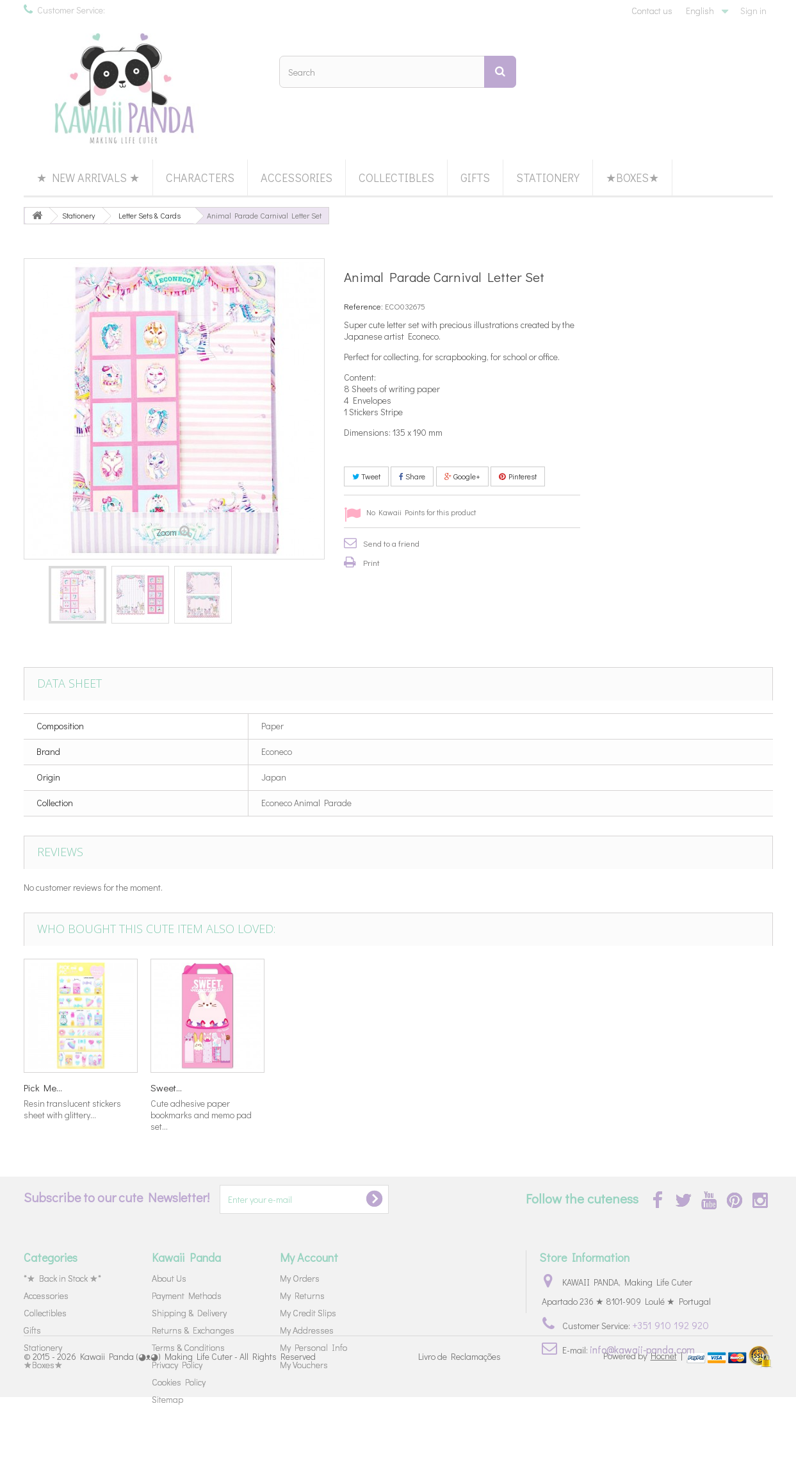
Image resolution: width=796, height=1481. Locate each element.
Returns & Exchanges (193, 1330)
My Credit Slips (308, 1313)
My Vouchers (304, 1365)
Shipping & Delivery (189, 1313)
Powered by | (644, 1440)
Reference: (363, 306)
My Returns (302, 1295)
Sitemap (167, 1399)
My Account (309, 1257)
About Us (169, 1278)
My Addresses (307, 1330)
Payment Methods (187, 1295)
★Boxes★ (632, 177)
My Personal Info (313, 1347)
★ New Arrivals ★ (88, 177)
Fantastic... (299, 1087)
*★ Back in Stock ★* (62, 1278)
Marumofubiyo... (436, 1087)
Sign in (753, 10)
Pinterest (518, 476)
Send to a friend (391, 543)
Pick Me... (550, 1087)
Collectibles (396, 177)
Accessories (296, 177)
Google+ (462, 476)
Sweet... (673, 1087)
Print (371, 562)
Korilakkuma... (178, 1087)
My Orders (300, 1278)
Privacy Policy (177, 1365)
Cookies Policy (179, 1382)
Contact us (651, 10)
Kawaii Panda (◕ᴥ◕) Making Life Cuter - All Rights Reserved (198, 1441)
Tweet (366, 476)
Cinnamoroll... (50, 1087)
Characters (200, 177)
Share (412, 476)
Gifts (475, 177)
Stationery (548, 177)
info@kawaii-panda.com (642, 1349)
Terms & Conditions (188, 1347)
